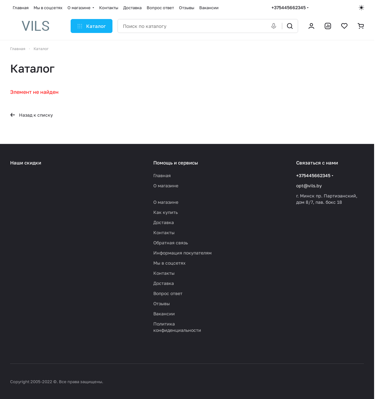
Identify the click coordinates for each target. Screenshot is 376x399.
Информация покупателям (182, 252)
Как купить (165, 212)
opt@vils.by (309, 185)
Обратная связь (170, 242)
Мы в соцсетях (169, 263)
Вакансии (164, 313)
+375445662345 (288, 7)
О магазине (165, 185)
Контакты (164, 232)
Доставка (163, 222)
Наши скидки (25, 162)
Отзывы (161, 303)
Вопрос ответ (167, 293)
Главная (162, 175)
